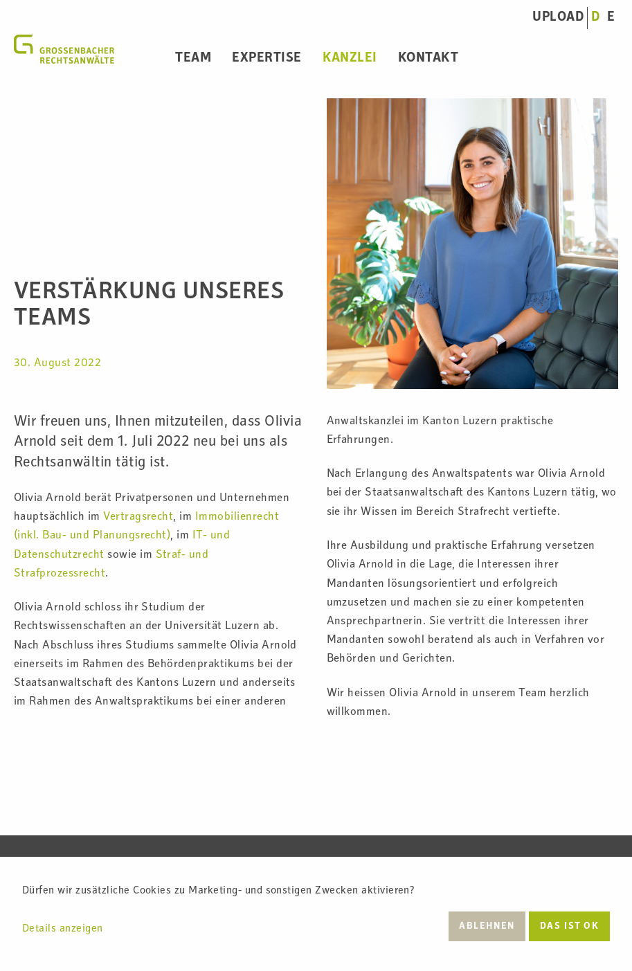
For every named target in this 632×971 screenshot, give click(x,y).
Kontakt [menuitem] (428, 59)
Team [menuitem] (193, 59)
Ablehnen (487, 927)
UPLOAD (558, 18)
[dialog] (316, 914)
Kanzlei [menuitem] (350, 59)
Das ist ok (569, 927)
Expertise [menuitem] (266, 59)
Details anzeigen (62, 929)
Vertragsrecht (138, 517)
